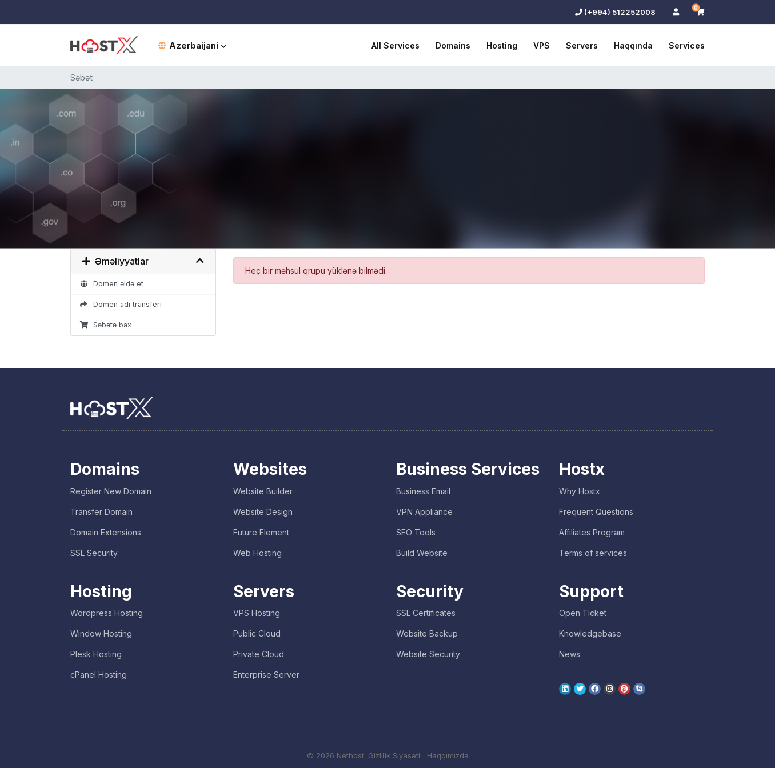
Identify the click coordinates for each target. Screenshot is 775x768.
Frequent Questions (596, 512)
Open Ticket (582, 613)
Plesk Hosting (96, 654)
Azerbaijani (192, 45)
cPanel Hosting (98, 674)
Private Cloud (258, 654)
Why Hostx (579, 491)
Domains (453, 45)
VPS (541, 45)
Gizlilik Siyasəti (394, 755)
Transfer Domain (101, 512)
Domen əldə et (111, 283)
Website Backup (427, 633)
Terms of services (593, 553)
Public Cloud (257, 633)
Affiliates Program (592, 532)
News (569, 654)
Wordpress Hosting (106, 613)
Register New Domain (110, 491)
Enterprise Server (266, 674)
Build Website (422, 553)
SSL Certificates (426, 613)
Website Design (263, 512)
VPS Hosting (256, 613)
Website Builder (263, 491)
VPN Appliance (424, 512)
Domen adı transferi (120, 304)
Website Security (428, 654)
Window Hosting (101, 633)
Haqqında (633, 45)
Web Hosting (257, 553)
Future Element (261, 532)
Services (687, 45)
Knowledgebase (590, 633)
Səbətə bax (105, 325)
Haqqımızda (448, 755)
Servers (582, 45)
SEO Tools (416, 532)
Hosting (501, 45)
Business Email (423, 491)
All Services (395, 45)
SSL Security (94, 553)
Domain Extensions (105, 532)
